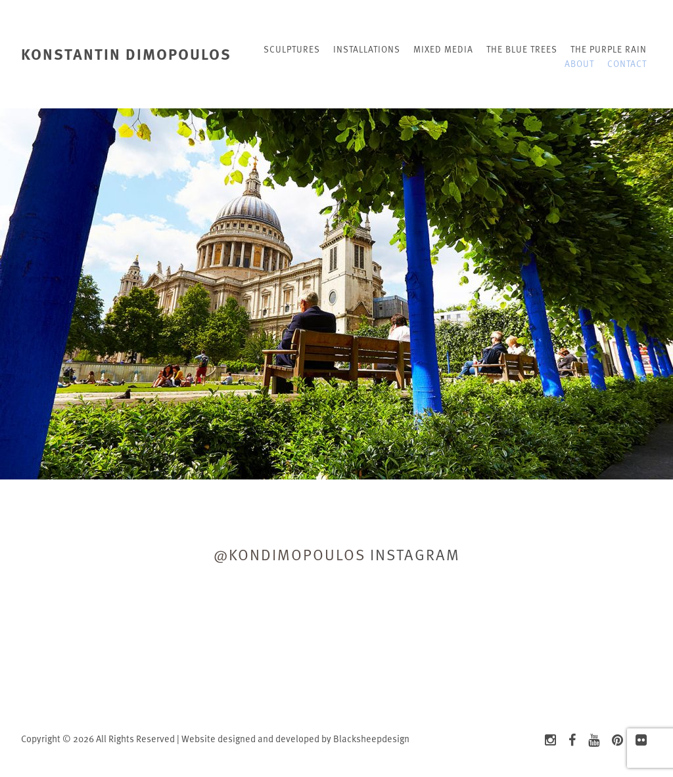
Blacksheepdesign (371, 738)
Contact (627, 63)
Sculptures (292, 49)
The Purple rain (608, 49)
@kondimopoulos (289, 554)
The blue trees (521, 49)
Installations (366, 49)
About (579, 63)
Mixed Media (443, 49)
